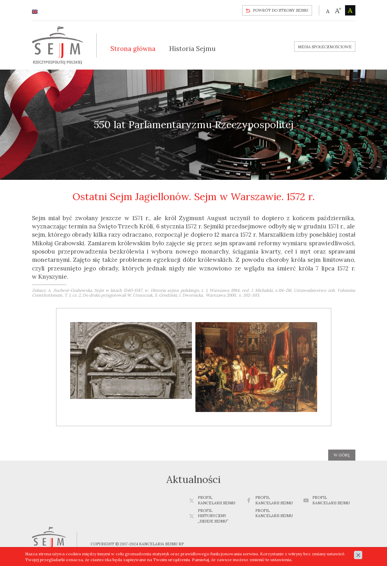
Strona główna (132, 48)
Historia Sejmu (192, 48)
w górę (342, 455)
